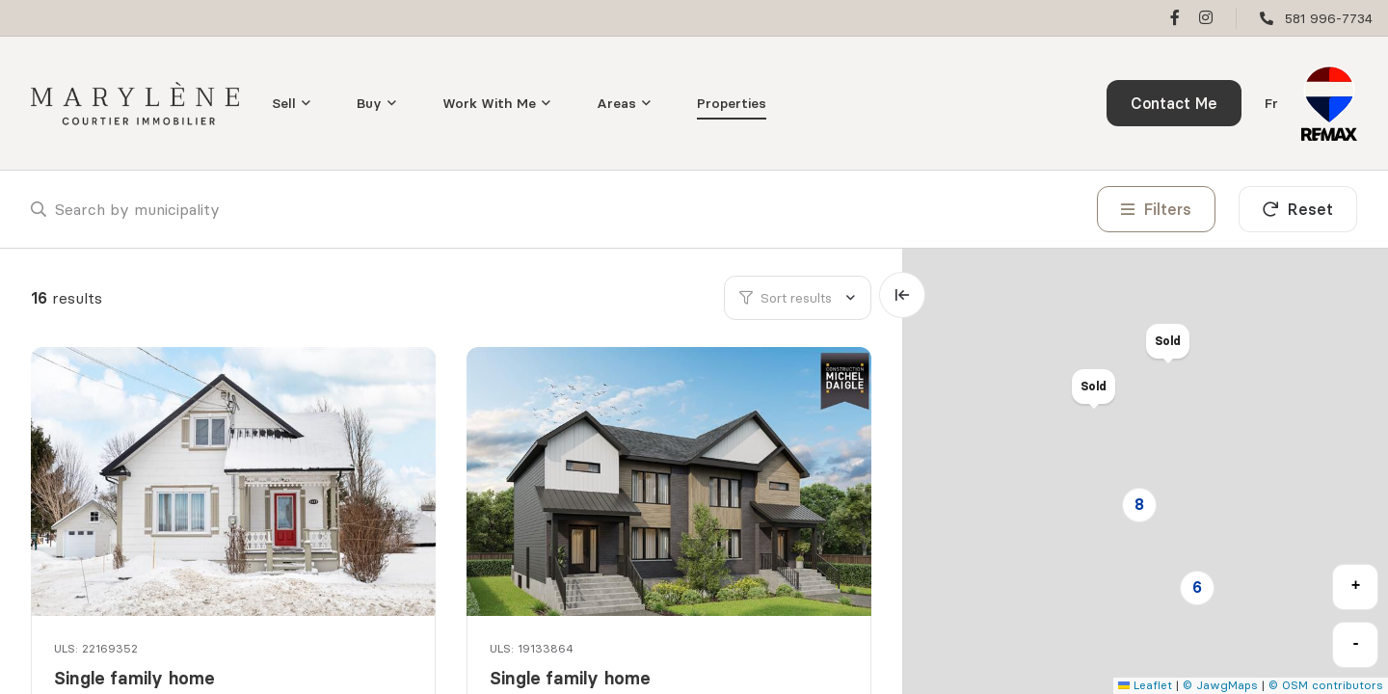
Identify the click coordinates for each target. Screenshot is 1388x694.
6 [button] (1197, 587)
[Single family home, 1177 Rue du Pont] (235, 481)
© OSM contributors (1325, 685)
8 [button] (1139, 504)
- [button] (1356, 643)
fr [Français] (1271, 103)
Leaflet (1145, 685)
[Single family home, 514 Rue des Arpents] (671, 481)
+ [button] (1356, 586)
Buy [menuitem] (369, 103)
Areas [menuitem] (616, 103)
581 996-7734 (1329, 18)
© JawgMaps (1220, 685)
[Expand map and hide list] (902, 295)
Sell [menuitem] (284, 103)
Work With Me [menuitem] (489, 103)
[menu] (291, 103)
